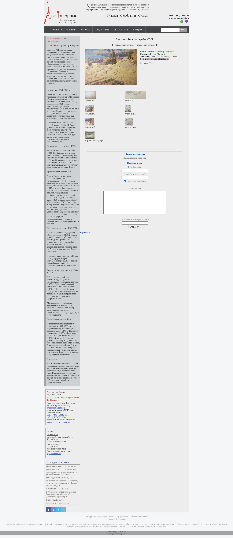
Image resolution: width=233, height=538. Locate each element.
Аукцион (138, 30)
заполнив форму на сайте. (58, 422)
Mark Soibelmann (54, 466)
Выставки (121, 39)
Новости (52, 431)
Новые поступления (64, 30)
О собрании (128, 15)
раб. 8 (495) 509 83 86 (56, 417)
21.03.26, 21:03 (69, 466)
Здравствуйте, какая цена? (57, 503)
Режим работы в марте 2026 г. (60, 437)
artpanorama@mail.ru (56, 408)
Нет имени (51, 489)
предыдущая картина (122, 45)
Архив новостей (54, 453)
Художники (102, 30)
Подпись (135, 96)
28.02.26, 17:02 (67, 478)
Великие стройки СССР (141, 39)
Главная (112, 15)
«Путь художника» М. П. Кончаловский (58, 443)
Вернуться (85, 237)
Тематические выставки (139, 517)
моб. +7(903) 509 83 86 (57, 415)
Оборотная (90, 96)
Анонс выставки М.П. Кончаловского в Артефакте (59, 450)
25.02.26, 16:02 (63, 489)
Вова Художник (53, 478)
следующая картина (148, 45)
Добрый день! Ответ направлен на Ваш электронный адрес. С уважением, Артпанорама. (61, 494)
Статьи (143, 15)
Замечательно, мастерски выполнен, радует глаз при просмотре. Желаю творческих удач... (62, 483)
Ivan (48, 500)
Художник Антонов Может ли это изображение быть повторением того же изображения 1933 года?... (62, 472)
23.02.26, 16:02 (57, 500)
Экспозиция (121, 30)
